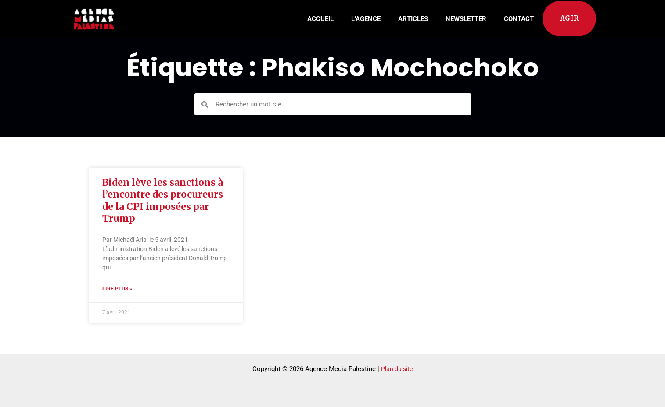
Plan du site (397, 369)
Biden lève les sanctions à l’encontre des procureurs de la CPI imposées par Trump (162, 200)
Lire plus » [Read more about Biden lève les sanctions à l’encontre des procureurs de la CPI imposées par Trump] (117, 289)
